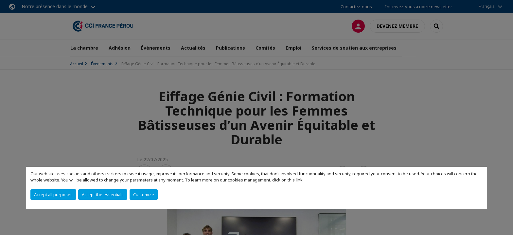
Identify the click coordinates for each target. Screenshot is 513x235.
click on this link (287, 180)
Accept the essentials (103, 194)
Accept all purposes (53, 194)
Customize (143, 194)
